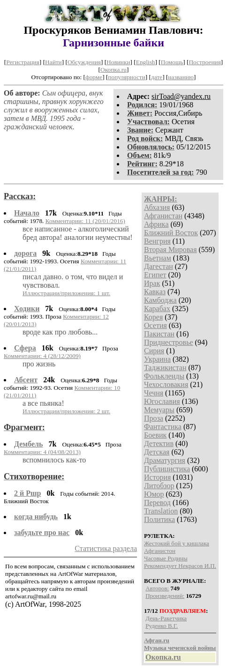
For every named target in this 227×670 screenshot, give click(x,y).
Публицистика (167, 469)
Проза (153, 418)
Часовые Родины (166, 558)
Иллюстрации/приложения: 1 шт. (66, 293)
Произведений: (164, 595)
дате (156, 77)
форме (93, 77)
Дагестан (158, 266)
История (157, 477)
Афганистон (159, 550)
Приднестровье (168, 342)
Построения (204, 62)
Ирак (152, 283)
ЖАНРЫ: (160, 199)
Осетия (155, 325)
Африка (156, 224)
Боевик (155, 435)
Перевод (157, 502)
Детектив (159, 443)
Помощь (172, 62)
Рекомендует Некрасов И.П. (180, 565)
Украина (157, 359)
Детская (157, 452)
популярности (126, 77)
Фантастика (163, 427)
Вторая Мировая (170, 249)
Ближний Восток (171, 233)
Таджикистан (165, 368)
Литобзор (159, 486)
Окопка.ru (113, 69)
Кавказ (155, 292)
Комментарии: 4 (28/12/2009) (42, 355)
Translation (161, 511)
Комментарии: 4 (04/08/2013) (42, 451)
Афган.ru (156, 640)
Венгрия (157, 241)
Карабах (157, 309)
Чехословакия (166, 384)
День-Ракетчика (166, 618)
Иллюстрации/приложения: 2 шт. (66, 411)
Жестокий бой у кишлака (176, 543)
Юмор (154, 494)
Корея (153, 317)
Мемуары (159, 410)
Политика (159, 519)
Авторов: (157, 588)
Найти (53, 62)
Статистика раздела (106, 548)
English (145, 62)
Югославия (162, 401)
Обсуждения (84, 62)
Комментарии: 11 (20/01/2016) (85, 220)
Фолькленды (164, 376)
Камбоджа (160, 300)
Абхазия (157, 207)
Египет (155, 275)
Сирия (154, 351)
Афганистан (163, 216)
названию (181, 77)
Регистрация (22, 62)
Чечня (153, 393)
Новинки (118, 62)
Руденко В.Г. (161, 625)
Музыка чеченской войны (180, 647)
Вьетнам (157, 258)
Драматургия (164, 460)
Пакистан (159, 334)
